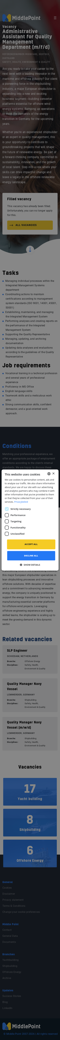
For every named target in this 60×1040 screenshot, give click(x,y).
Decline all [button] (31, 555)
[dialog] (29, 520)
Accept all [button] (31, 544)
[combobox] (49, 473)
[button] (30, 565)
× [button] (53, 473)
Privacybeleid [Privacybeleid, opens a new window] (21, 501)
